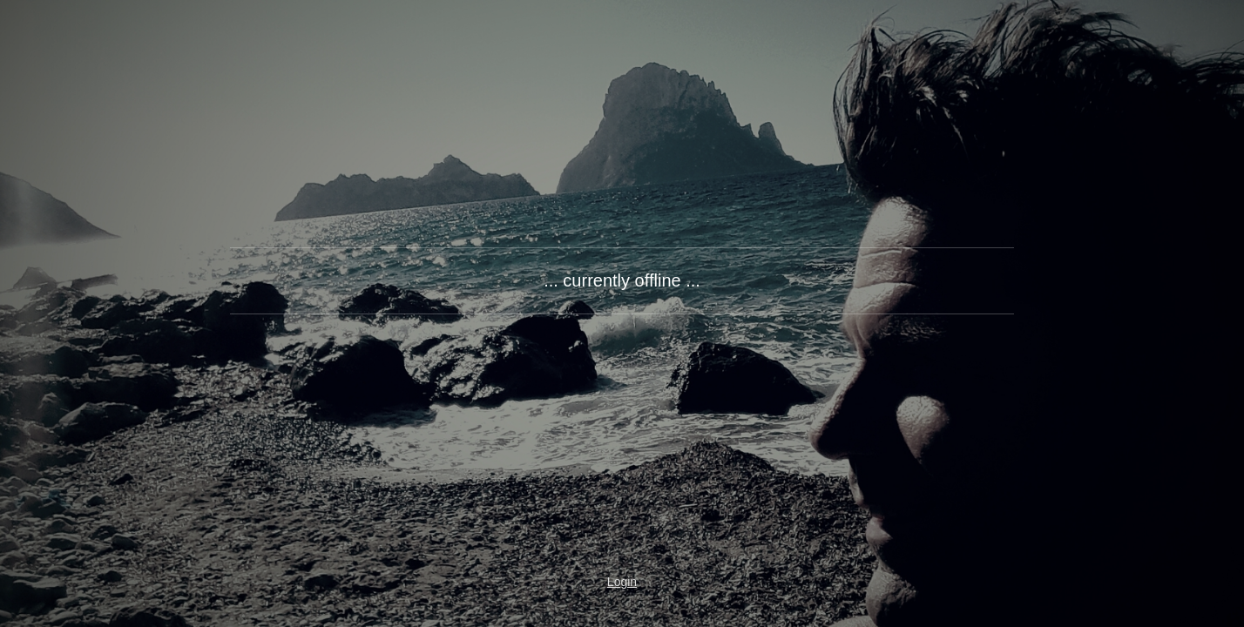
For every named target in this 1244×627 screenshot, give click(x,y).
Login (622, 582)
